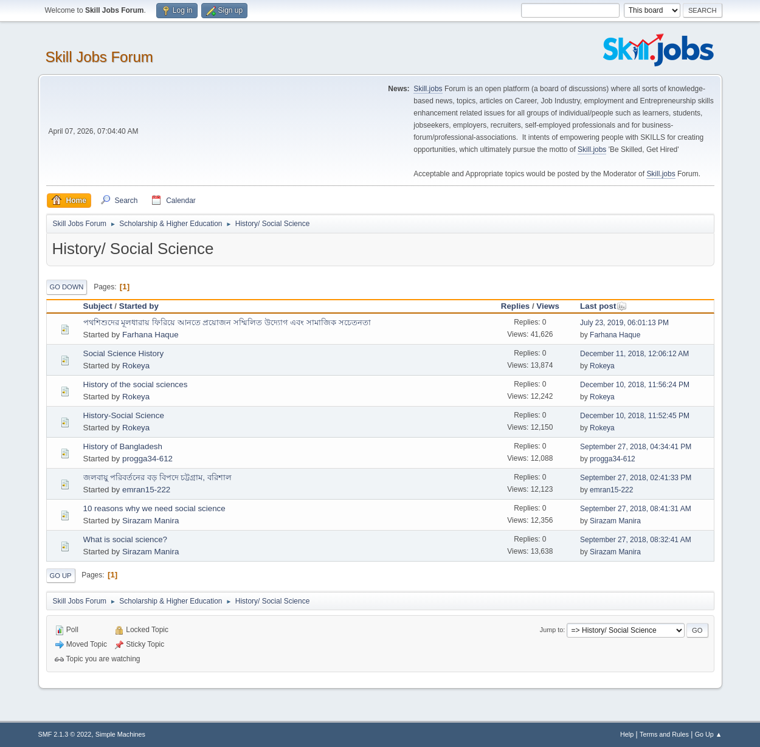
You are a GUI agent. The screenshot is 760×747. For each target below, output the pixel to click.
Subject (97, 306)
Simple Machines (120, 734)
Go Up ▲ (708, 734)
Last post (603, 306)
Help (627, 734)
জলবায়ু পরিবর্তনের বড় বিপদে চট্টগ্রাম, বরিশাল (157, 477)
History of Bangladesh (122, 446)
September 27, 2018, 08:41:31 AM (635, 508)
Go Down (67, 287)
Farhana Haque (150, 334)
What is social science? (125, 539)
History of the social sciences (135, 384)
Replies (515, 306)
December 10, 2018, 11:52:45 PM (634, 415)
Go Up (61, 575)
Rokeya (136, 365)
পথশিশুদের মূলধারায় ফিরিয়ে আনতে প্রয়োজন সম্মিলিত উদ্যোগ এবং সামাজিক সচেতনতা (227, 322)
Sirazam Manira (150, 520)
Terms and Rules (664, 734)
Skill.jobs (427, 88)
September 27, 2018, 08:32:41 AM (635, 539)
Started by (139, 306)
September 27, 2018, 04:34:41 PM (635, 446)
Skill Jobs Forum (99, 57)
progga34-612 (147, 458)
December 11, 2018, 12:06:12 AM (634, 353)
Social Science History (123, 353)
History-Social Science (123, 415)
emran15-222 (146, 489)
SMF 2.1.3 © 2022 (65, 734)
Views (547, 306)
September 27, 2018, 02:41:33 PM (635, 477)
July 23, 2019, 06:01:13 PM (624, 322)
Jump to (551, 629)
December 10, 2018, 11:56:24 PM (634, 384)
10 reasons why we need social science (154, 508)
